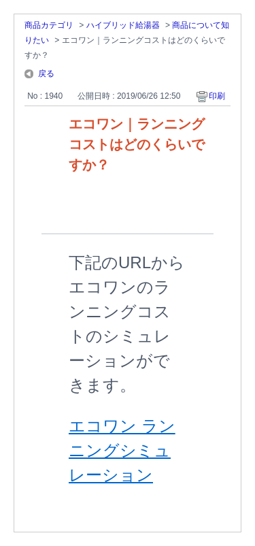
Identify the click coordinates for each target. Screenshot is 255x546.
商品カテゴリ (48, 25)
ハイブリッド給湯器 (123, 25)
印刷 (217, 96)
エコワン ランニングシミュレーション (122, 450)
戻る (46, 73)
